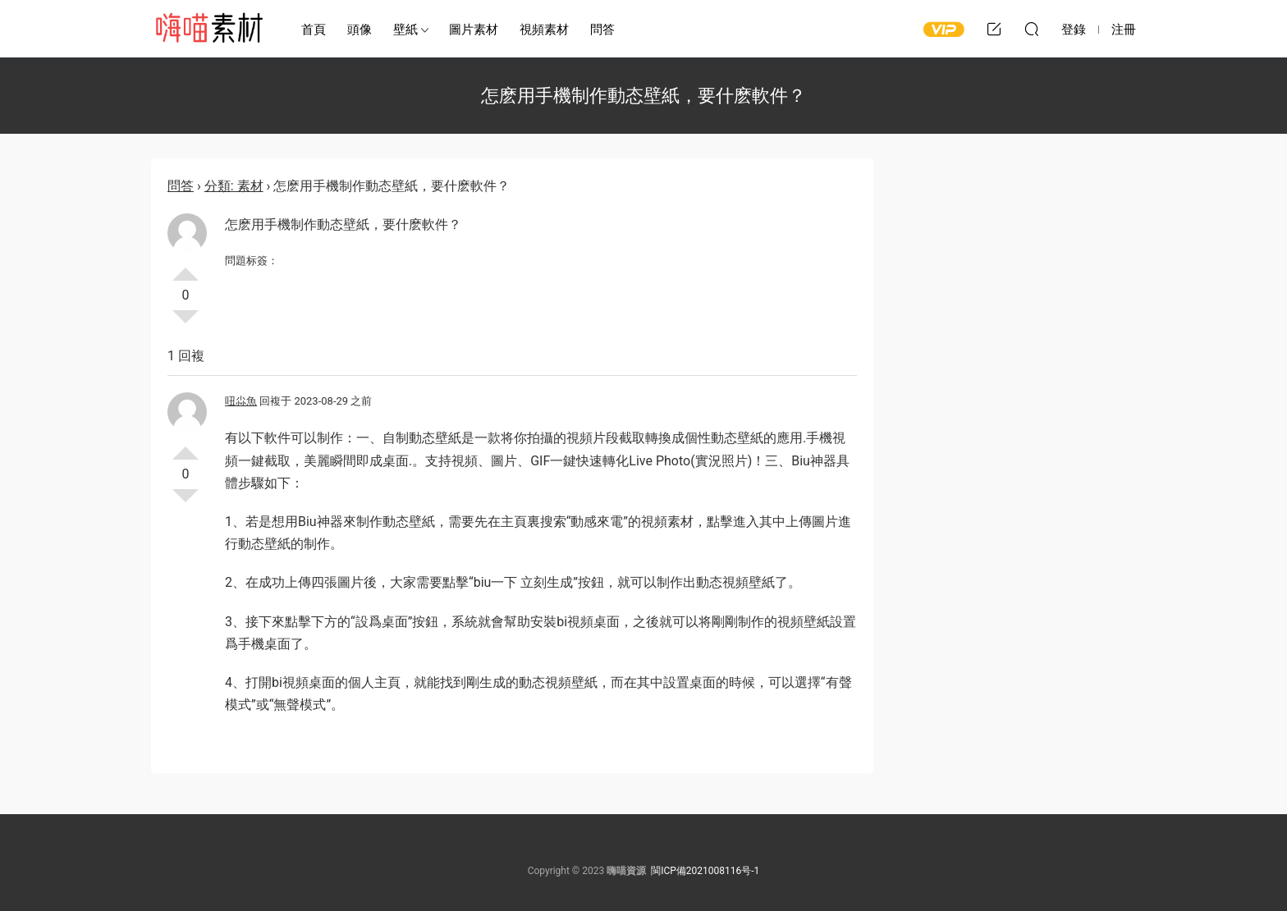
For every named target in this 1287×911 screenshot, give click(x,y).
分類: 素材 (233, 186)
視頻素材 (544, 29)
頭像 (359, 29)
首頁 (313, 29)
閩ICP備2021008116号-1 (705, 871)
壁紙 (405, 29)
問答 (602, 29)
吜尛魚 (241, 401)
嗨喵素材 (208, 28)
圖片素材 (473, 29)
